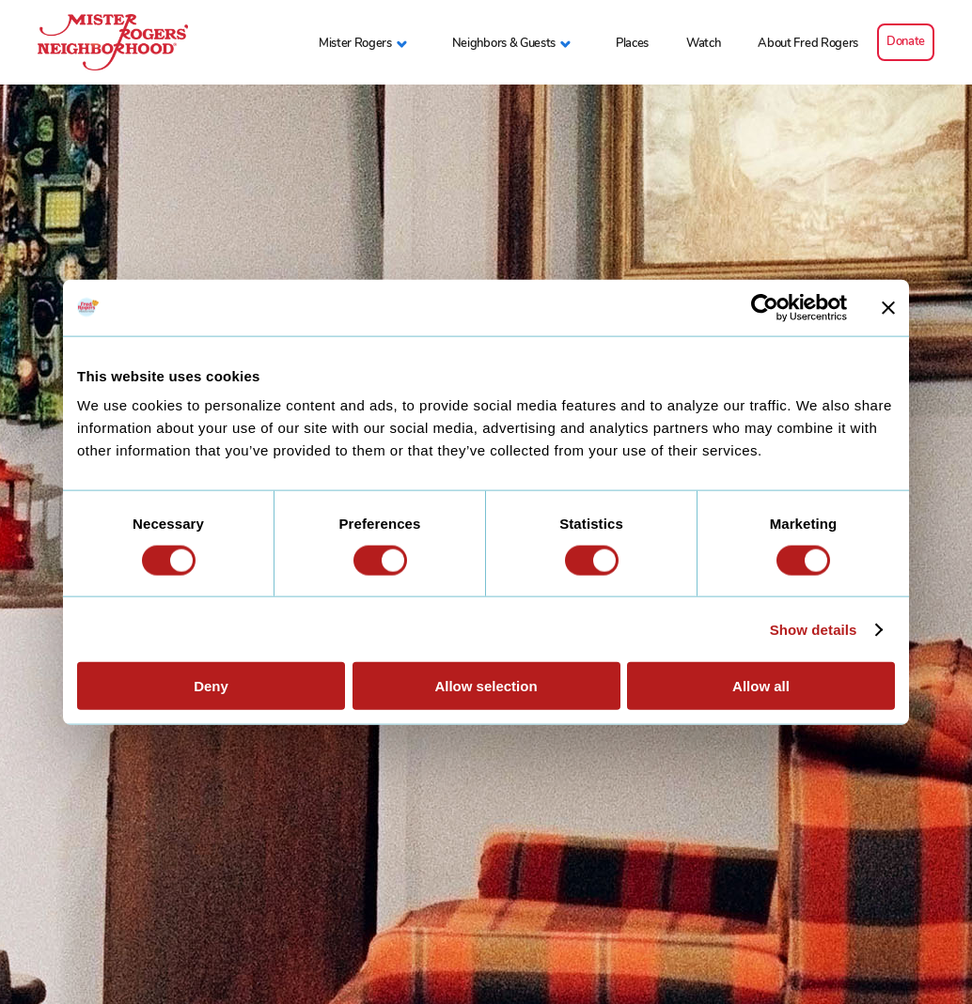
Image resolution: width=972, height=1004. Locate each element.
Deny (211, 686)
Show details (813, 629)
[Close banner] (888, 307)
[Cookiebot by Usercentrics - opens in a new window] (764, 307)
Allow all (761, 686)
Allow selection (485, 686)
